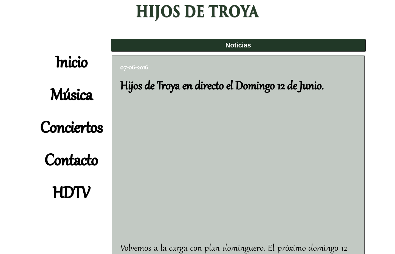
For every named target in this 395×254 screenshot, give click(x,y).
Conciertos (71, 129)
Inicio (71, 63)
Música (71, 96)
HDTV (71, 194)
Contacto (71, 161)
